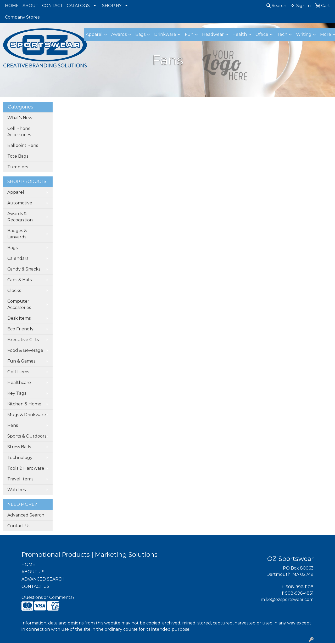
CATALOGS (78, 5)
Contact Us (18, 525)
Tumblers (17, 166)
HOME (12, 5)
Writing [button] (303, 34)
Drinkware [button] (165, 34)
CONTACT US (35, 586)
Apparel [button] (94, 34)
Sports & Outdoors (26, 436)
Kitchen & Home (24, 403)
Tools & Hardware (25, 468)
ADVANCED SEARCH (43, 579)
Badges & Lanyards (17, 233)
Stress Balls (19, 446)
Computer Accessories (19, 304)
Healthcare (19, 382)
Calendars (17, 258)
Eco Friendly (20, 328)
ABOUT (30, 5)
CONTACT (52, 5)
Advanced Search (25, 515)
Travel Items (20, 478)
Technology (19, 457)
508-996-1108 (300, 586)
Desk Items (19, 318)
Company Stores (22, 17)
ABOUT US (32, 571)
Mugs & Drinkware (26, 414)
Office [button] (261, 34)
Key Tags (16, 393)
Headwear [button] (213, 34)
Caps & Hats (19, 279)
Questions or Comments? (48, 597)
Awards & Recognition (20, 216)
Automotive (19, 202)
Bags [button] (140, 34)
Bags (12, 247)
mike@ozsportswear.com (287, 599)
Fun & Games (21, 361)
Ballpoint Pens (22, 145)
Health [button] (239, 34)
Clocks (14, 290)
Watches (16, 489)
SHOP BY (111, 5)
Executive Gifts (23, 339)
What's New (19, 117)
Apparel (15, 192)
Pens (12, 425)
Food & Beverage (25, 350)
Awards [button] (119, 34)
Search (276, 5)
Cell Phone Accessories (19, 131)
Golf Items (18, 371)
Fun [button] (189, 34)
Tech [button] (282, 34)
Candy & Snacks (23, 269)
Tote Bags (17, 156)
